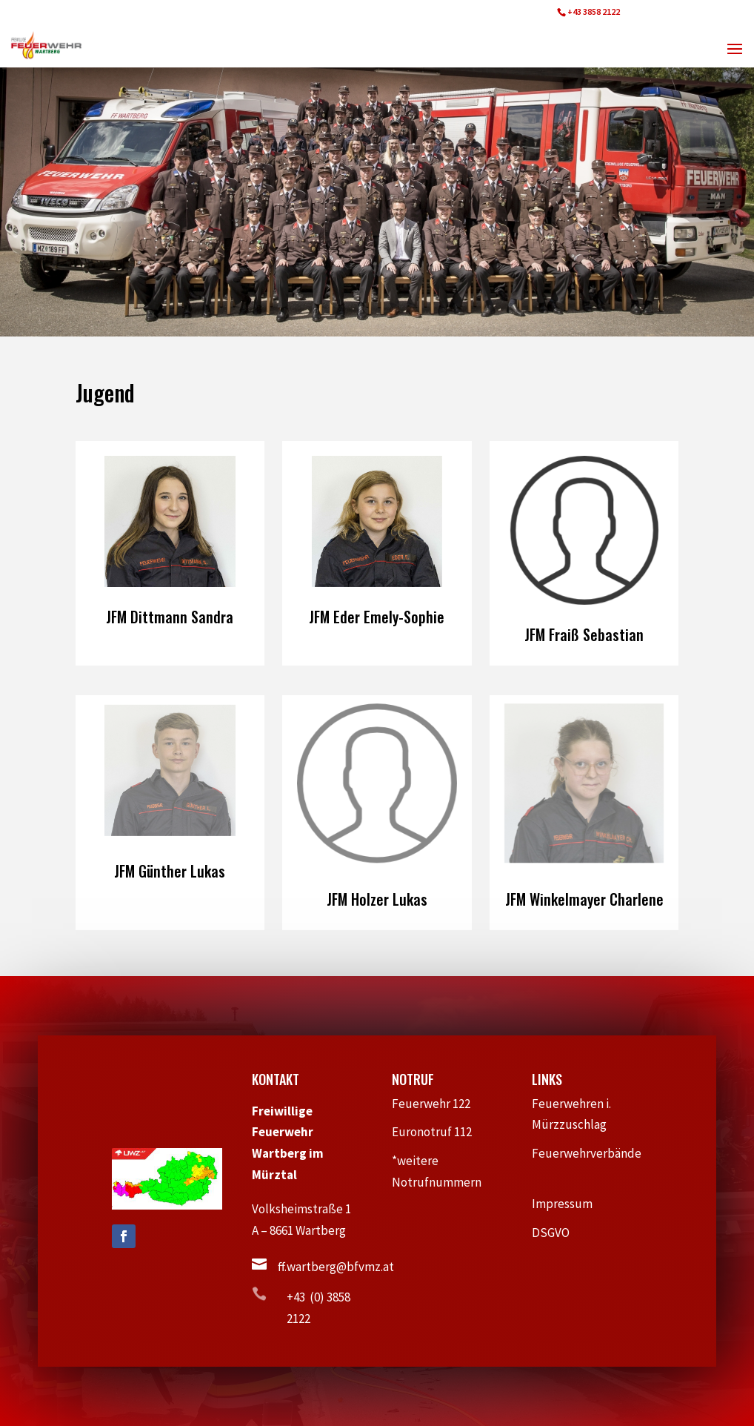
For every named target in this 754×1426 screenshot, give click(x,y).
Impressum (568, 1203)
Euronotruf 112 (439, 1132)
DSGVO (558, 1232)
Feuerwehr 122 (437, 1103)
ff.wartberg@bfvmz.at (336, 1266)
